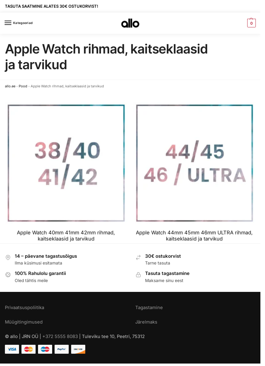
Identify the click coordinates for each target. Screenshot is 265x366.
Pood (23, 86)
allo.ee (10, 86)
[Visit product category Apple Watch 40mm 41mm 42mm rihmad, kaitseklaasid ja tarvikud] (66, 172)
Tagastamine (149, 307)
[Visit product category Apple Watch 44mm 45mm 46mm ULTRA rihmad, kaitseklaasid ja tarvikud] (194, 172)
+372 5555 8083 (60, 336)
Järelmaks (146, 322)
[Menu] (14, 23)
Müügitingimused (24, 322)
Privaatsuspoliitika (24, 307)
